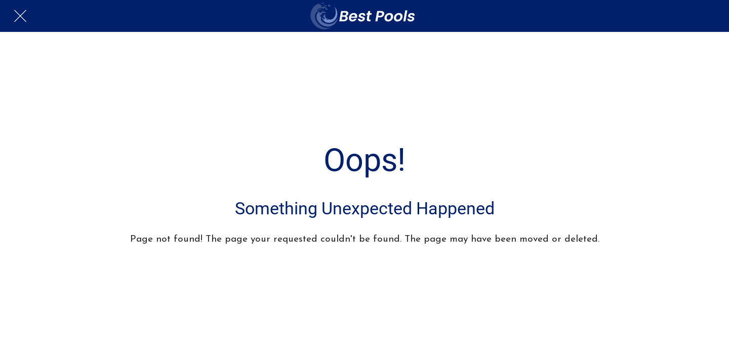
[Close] (20, 16)
